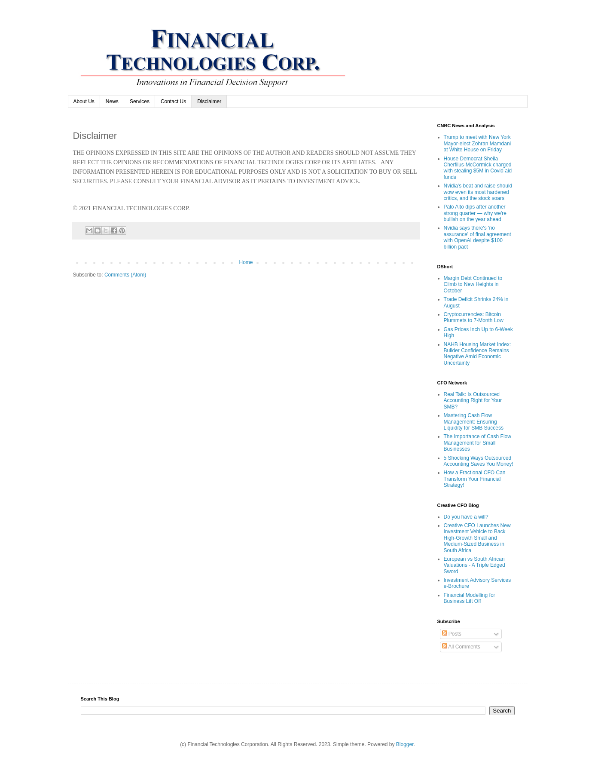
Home (246, 262)
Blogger (405, 744)
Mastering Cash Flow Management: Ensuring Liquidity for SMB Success (473, 421)
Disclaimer (209, 101)
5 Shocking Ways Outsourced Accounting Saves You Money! (478, 461)
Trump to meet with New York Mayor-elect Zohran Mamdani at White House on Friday (477, 143)
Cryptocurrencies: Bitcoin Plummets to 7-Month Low (473, 317)
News (112, 101)
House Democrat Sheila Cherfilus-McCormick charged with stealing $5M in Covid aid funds (478, 168)
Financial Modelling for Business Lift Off (469, 598)
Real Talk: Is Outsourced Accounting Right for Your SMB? (473, 400)
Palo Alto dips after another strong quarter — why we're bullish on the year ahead (475, 213)
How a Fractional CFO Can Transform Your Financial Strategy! (475, 479)
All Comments (461, 647)
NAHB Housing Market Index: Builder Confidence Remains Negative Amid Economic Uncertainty (477, 353)
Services (140, 101)
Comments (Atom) (125, 275)
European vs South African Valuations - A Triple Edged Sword (474, 565)
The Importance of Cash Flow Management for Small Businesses (477, 442)
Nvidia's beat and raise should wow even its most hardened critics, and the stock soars (478, 192)
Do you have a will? (466, 517)
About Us (84, 101)
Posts (451, 634)
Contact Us (173, 101)
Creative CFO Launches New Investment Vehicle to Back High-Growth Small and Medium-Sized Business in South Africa (477, 537)
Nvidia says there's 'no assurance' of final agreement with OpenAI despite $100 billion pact (477, 237)
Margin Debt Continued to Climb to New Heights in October (473, 284)
